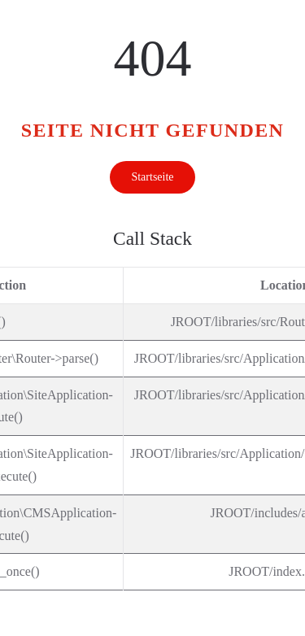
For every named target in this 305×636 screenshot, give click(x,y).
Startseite (152, 177)
